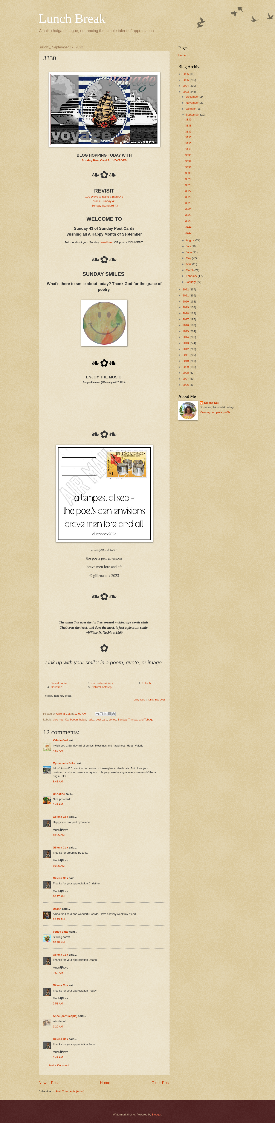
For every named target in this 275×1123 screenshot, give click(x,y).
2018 (186, 313)
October (191, 108)
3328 (188, 185)
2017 (186, 319)
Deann (57, 908)
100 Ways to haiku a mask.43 (104, 196)
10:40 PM (59, 942)
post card (101, 719)
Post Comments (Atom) (70, 1091)
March (190, 270)
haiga (82, 719)
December (192, 96)
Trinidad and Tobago (140, 719)
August (190, 240)
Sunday (122, 719)
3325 (188, 203)
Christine (56, 687)
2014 (186, 337)
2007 (186, 378)
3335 (188, 143)
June (189, 252)
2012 (186, 349)
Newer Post (49, 1083)
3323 (188, 214)
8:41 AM (58, 781)
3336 (188, 137)
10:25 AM (58, 835)
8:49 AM (58, 804)
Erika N (146, 683)
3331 (188, 167)
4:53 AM (58, 750)
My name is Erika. (64, 763)
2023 (186, 91)
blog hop (58, 719)
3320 (188, 232)
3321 (188, 226)
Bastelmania (59, 683)
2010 (186, 361)
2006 (186, 384)
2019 (186, 307)
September (193, 114)
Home (105, 1083)
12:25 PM (59, 919)
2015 (186, 331)
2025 (186, 80)
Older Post (160, 1083)
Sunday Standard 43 (104, 205)
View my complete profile (215, 412)
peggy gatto (61, 931)
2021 (186, 295)
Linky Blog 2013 (156, 699)
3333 (188, 155)
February (192, 276)
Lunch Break (72, 18)
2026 (186, 74)
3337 (188, 131)
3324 (188, 208)
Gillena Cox (60, 816)
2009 (186, 367)
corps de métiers (102, 683)
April (189, 264)
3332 (188, 161)
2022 (186, 289)
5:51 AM (58, 1003)
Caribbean (71, 719)
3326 (188, 197)
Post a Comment (59, 1065)
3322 (188, 220)
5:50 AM (58, 973)
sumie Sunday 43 (104, 201)
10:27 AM (58, 896)
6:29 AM (58, 1026)
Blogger (156, 1114)
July (188, 246)
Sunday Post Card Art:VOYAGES (104, 160)
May (189, 258)
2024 (186, 85)
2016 (186, 325)
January (191, 282)
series (112, 719)
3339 (188, 119)
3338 (188, 125)
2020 (186, 301)
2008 (186, 372)
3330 (188, 173)
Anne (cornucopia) (65, 1016)
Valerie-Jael (60, 740)
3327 (188, 191)
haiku (91, 719)
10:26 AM (58, 865)
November (192, 102)
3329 (188, 179)
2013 (186, 343)
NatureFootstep (102, 687)
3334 (188, 149)
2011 (186, 354)
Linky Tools (139, 699)
